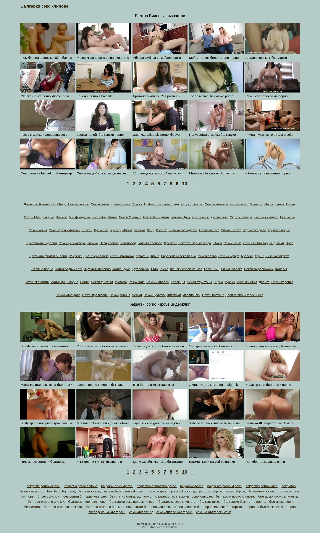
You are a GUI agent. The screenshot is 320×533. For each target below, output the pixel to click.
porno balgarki (157, 491)
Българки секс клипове (44, 6)
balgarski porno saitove (80, 486)
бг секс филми (48, 496)
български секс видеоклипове (132, 501)
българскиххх (210, 501)
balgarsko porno (192, 486)
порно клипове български (223, 507)
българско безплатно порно (244, 501)
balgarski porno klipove (43, 486)
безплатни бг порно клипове (84, 496)
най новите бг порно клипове (148, 507)
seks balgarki (235, 491)
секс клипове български (174, 512)
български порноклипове (87, 501)
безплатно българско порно (130, 496)
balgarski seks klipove (117, 486)
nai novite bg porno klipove (123, 491)
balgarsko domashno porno (156, 486)
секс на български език (213, 512)
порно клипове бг (186, 507)
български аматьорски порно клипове (183, 496)
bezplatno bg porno (61, 491)
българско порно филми (104, 507)
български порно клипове (235, 496)
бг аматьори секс (262, 491)
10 (184, 183)
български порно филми (46, 501)
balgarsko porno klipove (224, 486)
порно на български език (264, 507)
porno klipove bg (183, 491)
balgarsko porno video (262, 486)
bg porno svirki (89, 491)
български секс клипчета (177, 501)
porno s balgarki (210, 491)
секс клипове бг (140, 512)
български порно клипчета (278, 496)
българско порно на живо (63, 507)
